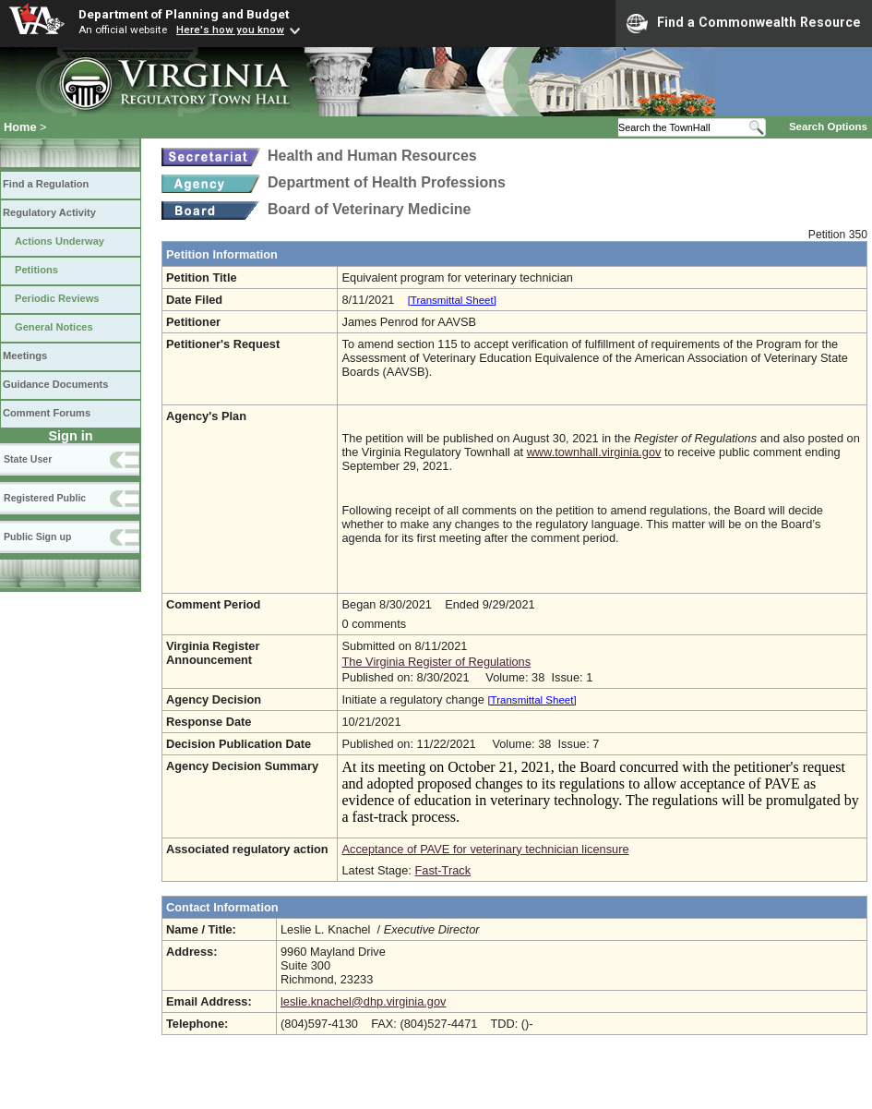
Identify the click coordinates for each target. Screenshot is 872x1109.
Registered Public (45, 497)
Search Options (828, 126)
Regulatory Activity (49, 212)
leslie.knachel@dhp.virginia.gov (363, 1001)
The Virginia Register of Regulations (436, 662)
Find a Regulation (46, 183)
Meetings (25, 355)
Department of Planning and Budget (183, 13)
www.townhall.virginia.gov (594, 452)
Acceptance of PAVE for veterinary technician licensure (484, 849)
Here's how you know (230, 29)
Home (20, 127)
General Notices (54, 326)
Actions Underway (59, 241)
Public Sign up (37, 536)
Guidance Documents (55, 384)
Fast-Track (442, 870)
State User (28, 458)
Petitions (36, 269)
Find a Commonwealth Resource (744, 23)
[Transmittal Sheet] (452, 300)
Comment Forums (46, 412)
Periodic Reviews (57, 298)
